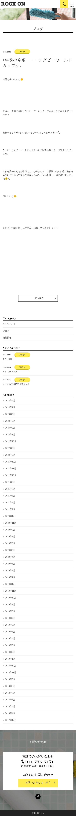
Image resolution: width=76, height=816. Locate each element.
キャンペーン (9, 324)
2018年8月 (10, 686)
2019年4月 (10, 638)
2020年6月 (10, 543)
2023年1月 (10, 434)
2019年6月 (10, 625)
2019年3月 (10, 645)
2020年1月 (10, 577)
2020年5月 (10, 550)
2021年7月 (10, 489)
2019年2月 (10, 652)
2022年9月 (10, 448)
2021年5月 (10, 496)
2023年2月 (10, 428)
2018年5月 (10, 706)
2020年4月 (10, 557)
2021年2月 (10, 509)
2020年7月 (10, 536)
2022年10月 (10, 441)
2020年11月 (10, 523)
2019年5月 (10, 632)
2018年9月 (10, 679)
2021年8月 (10, 482)
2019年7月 (10, 618)
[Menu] (72, 4)
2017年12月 (10, 720)
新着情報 (7, 337)
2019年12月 (10, 584)
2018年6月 (10, 700)
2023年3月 (10, 421)
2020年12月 (10, 516)
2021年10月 (10, 475)
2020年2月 (10, 570)
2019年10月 (10, 598)
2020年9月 (10, 530)
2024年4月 (10, 400)
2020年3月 (10, 564)
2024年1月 (10, 407)
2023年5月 (10, 414)
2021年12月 (10, 462)
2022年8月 (10, 455)
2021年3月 (10, 502)
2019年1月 (10, 659)
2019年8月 (10, 611)
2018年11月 (10, 672)
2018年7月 (10, 693)
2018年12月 (10, 666)
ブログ (6, 331)
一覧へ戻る (38, 298)
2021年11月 (10, 468)
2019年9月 (10, 604)
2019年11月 (10, 591)
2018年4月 (10, 713)
